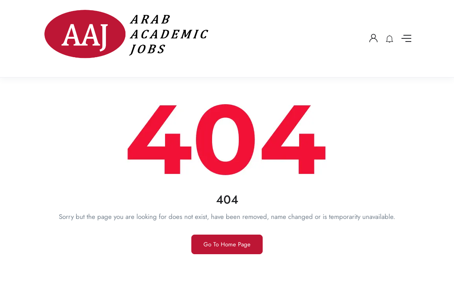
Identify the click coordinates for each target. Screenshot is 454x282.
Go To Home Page (227, 244)
